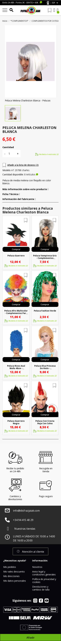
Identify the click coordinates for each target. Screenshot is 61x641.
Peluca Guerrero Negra (16, 422)
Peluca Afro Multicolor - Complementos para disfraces (16, 312)
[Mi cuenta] (54, 10)
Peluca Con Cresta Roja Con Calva (44, 422)
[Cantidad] (11, 153)
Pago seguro (46, 496)
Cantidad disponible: (13, 174)
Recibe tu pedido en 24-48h (15, 470)
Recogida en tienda (45, 470)
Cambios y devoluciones (15, 498)
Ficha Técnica (11, 194)
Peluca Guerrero (16, 255)
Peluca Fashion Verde (45, 311)
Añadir (30, 637)
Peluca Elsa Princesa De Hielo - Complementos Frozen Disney (45, 367)
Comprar (16, 249)
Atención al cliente (48, 2)
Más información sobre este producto (25, 189)
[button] (30, 551)
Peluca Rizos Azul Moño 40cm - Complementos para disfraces (16, 367)
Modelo (6, 170)
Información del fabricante (19, 199)
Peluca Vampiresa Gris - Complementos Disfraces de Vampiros (45, 256)
